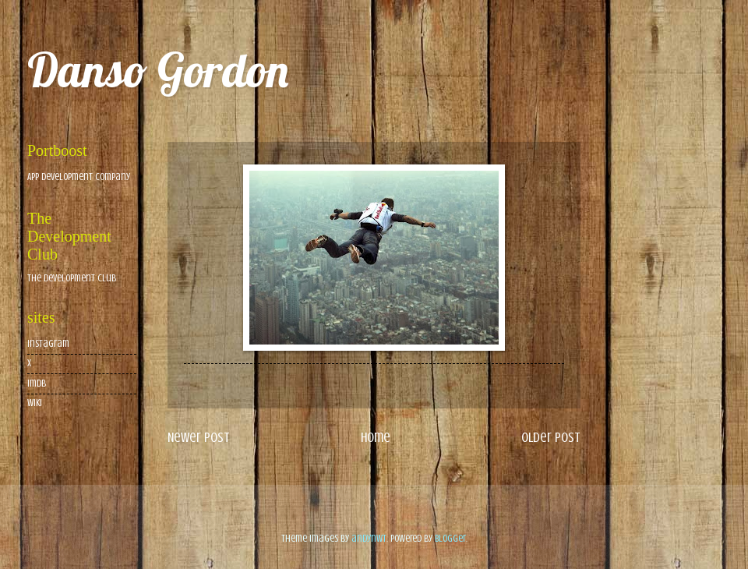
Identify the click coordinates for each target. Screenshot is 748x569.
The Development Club (71, 278)
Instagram (48, 343)
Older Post (550, 437)
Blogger (450, 538)
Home (375, 437)
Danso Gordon (157, 70)
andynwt (368, 538)
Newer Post (199, 437)
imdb (36, 383)
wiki (34, 403)
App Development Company (78, 176)
